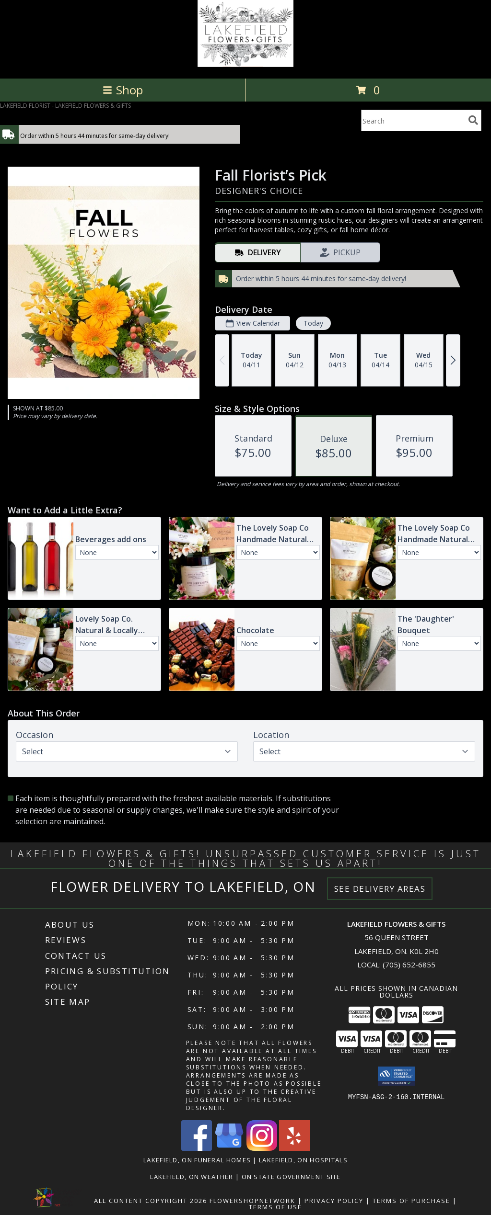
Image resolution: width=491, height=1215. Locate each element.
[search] (473, 120)
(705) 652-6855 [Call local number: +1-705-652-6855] (409, 964)
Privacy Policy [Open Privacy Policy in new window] (333, 1200)
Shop (123, 90)
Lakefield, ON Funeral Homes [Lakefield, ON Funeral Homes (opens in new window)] (197, 1160)
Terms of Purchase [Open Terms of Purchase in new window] (411, 1200)
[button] (396, 1076)
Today (313, 323)
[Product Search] (413, 120)
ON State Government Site (291, 1176)
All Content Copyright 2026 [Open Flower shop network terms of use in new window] (150, 1200)
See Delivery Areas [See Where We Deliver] (380, 888)
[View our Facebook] (196, 1148)
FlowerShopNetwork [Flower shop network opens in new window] (252, 1200)
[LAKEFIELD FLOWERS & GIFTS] (245, 64)
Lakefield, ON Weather (191, 1176)
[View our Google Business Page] (229, 1148)
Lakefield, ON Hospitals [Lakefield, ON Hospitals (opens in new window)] (303, 1160)
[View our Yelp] (294, 1148)
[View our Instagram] (261, 1148)
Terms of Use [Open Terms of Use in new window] (275, 1207)
